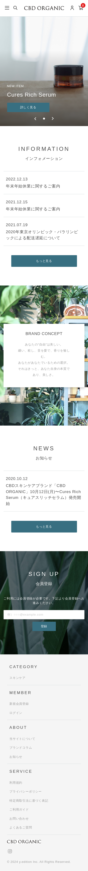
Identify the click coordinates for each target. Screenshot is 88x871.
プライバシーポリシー (25, 791)
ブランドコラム (20, 747)
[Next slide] (53, 118)
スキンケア (17, 678)
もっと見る (44, 261)
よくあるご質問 (20, 827)
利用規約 (15, 782)
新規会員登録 (19, 703)
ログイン (15, 713)
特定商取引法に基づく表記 (28, 800)
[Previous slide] (35, 118)
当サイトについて (22, 739)
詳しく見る (28, 107)
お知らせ (15, 756)
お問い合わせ (19, 818)
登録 (44, 626)
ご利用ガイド (19, 809)
